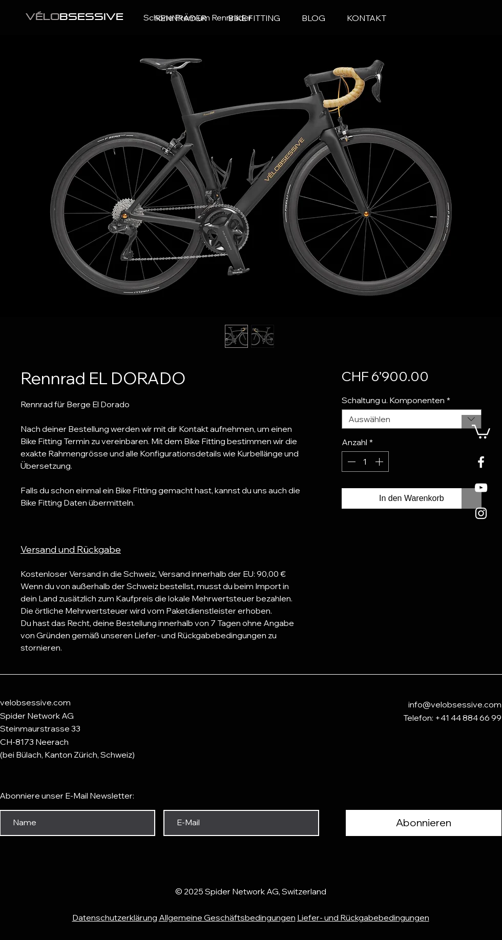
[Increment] (380, 461)
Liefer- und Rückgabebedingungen (363, 917)
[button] (481, 430)
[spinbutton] (365, 461)
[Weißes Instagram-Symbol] (481, 513)
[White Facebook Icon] (481, 462)
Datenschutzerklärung (114, 917)
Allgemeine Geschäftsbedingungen (227, 917)
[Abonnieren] (423, 823)
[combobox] (412, 419)
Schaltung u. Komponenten (396, 400)
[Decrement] (350, 461)
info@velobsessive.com (454, 704)
